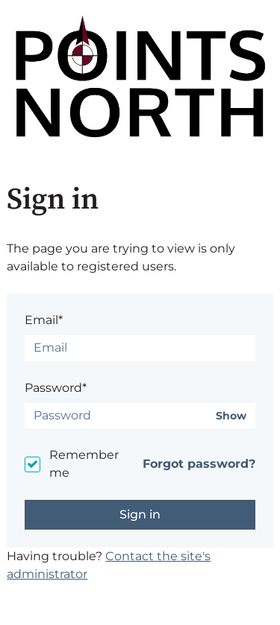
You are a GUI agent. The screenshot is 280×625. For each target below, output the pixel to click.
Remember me (84, 464)
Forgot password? (199, 464)
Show (231, 416)
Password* (56, 388)
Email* (44, 320)
